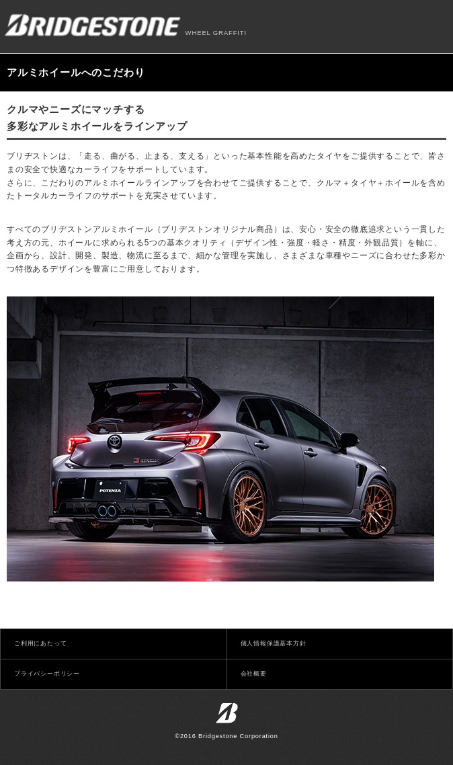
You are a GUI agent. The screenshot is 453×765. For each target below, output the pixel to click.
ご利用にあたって (40, 643)
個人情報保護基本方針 (273, 643)
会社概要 (254, 673)
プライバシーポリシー (47, 673)
